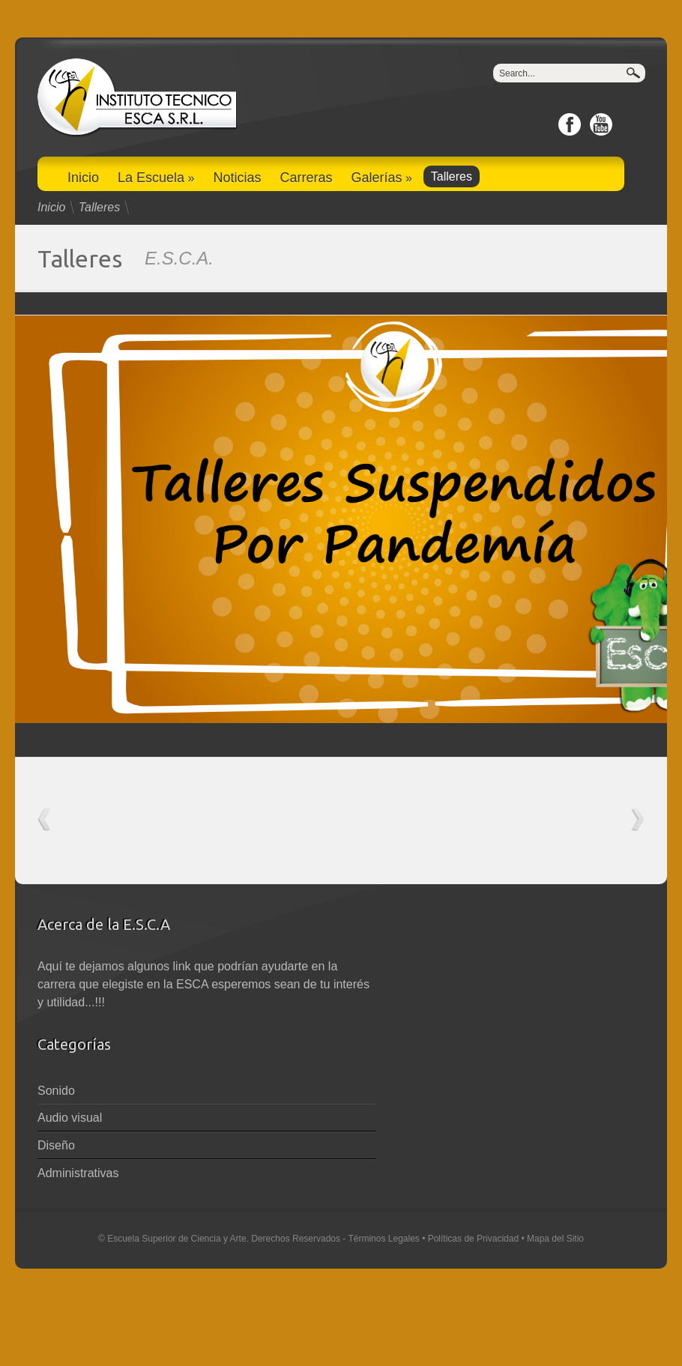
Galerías (381, 177)
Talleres (451, 176)
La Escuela (156, 177)
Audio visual (69, 1117)
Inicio (83, 177)
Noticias (237, 177)
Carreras (306, 177)
